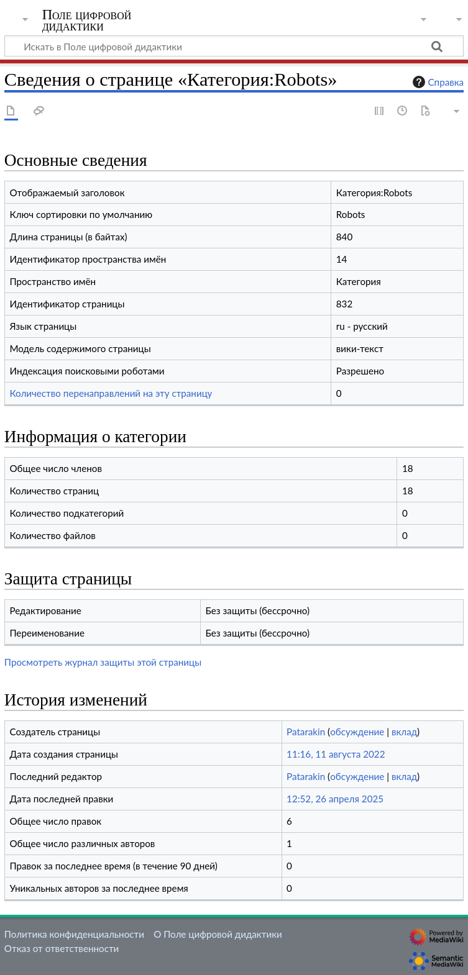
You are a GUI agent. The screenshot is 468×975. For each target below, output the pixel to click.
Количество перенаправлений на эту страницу (110, 393)
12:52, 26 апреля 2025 (335, 798)
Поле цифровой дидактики (87, 20)
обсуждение (357, 731)
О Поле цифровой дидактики (218, 934)
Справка (437, 82)
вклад (404, 731)
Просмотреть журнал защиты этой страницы (102, 662)
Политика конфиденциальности (74, 934)
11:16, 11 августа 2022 (336, 754)
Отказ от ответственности (61, 948)
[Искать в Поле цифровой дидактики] (234, 46)
